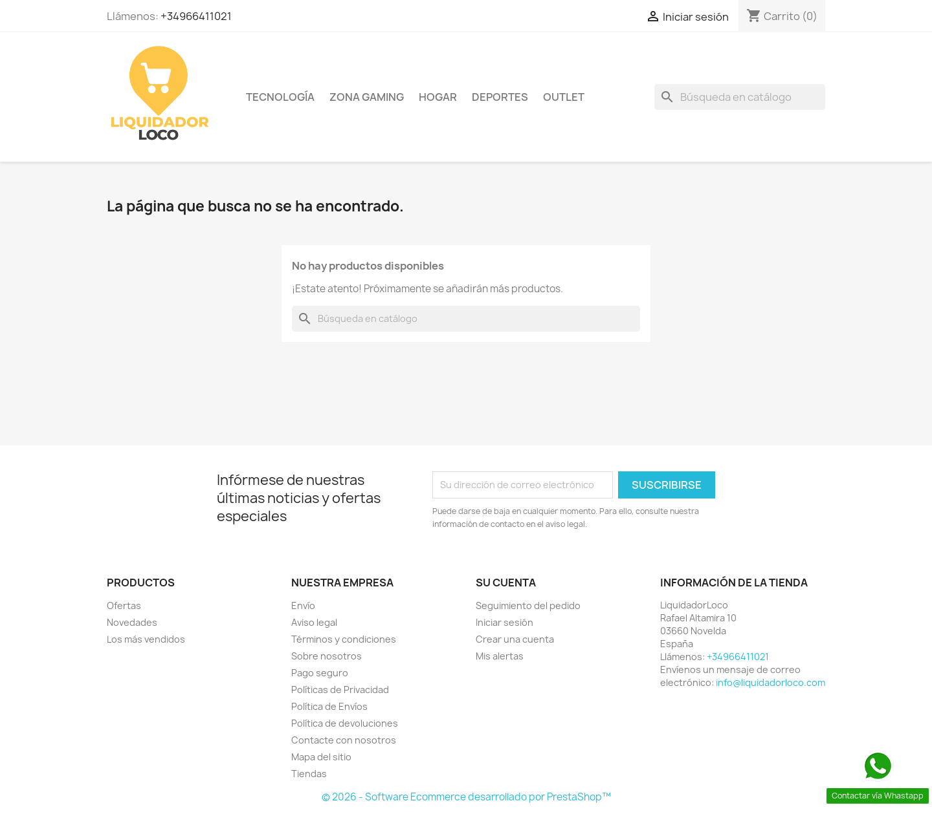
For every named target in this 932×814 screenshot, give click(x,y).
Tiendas (309, 773)
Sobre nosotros (326, 656)
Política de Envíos (329, 706)
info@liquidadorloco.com (770, 682)
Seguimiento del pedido (528, 605)
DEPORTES (500, 97)
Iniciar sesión (504, 622)
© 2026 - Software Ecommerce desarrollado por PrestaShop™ (466, 797)
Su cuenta (506, 582)
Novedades (132, 622)
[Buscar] (739, 97)
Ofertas (124, 605)
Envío (303, 605)
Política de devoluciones (344, 723)
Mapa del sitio (321, 757)
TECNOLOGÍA (280, 97)
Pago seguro (319, 673)
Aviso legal (314, 622)
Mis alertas (500, 656)
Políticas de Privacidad (340, 689)
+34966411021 (196, 16)
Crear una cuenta (515, 639)
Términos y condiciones (343, 639)
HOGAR (438, 97)
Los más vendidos (146, 639)
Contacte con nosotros (343, 740)
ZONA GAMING (366, 97)
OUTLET (563, 97)
